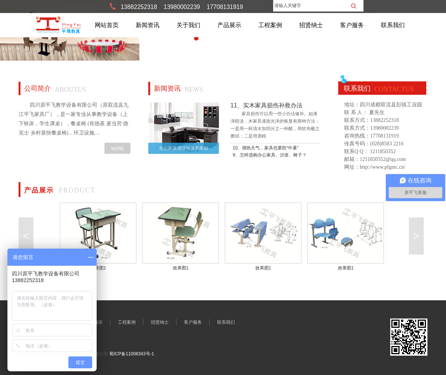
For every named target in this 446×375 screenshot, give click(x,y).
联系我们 (393, 25)
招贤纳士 (311, 25)
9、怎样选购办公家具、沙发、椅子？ (270, 155)
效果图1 (98, 268)
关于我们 (188, 25)
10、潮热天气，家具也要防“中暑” (265, 148)
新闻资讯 (147, 25)
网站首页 (107, 25)
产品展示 (229, 25)
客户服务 (352, 25)
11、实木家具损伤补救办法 (266, 105)
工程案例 (270, 25)
